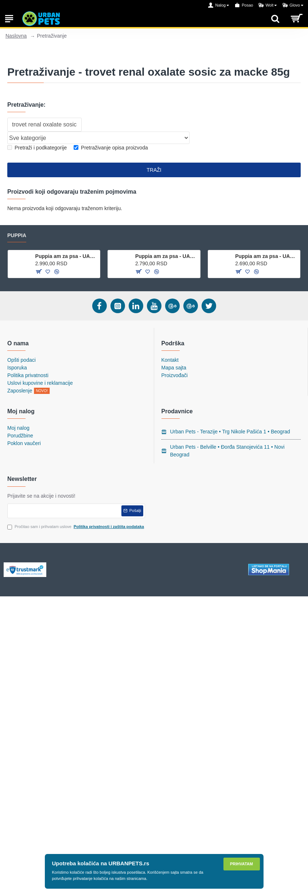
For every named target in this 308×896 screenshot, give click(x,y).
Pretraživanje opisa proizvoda (111, 148)
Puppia (16, 235)
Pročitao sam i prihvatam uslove (76, 527)
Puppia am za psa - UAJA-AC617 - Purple (166, 256)
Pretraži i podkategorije (37, 148)
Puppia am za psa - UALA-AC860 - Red (66, 256)
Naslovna (16, 36)
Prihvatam (241, 864)
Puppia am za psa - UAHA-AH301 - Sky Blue (266, 256)
